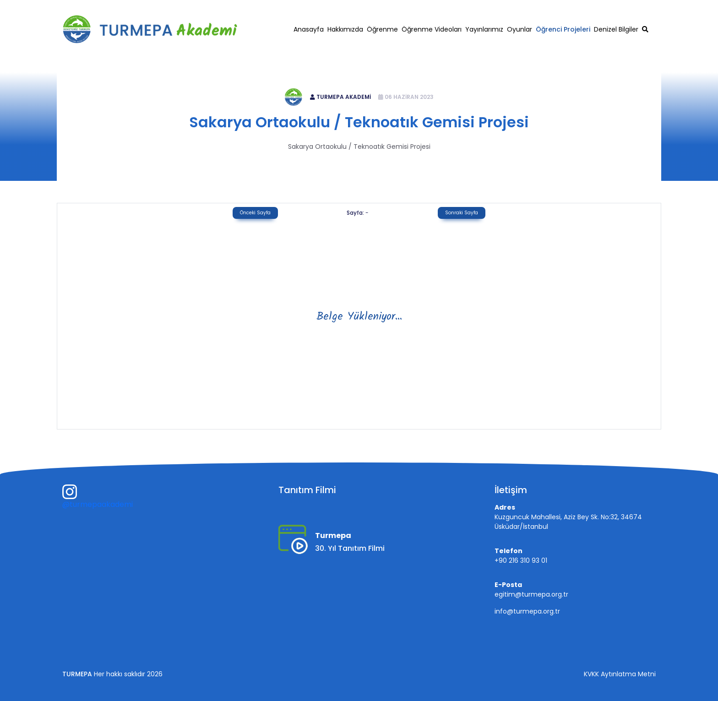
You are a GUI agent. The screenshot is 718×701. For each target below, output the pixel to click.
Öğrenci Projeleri (563, 29)
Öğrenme (382, 29)
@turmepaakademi (97, 504)
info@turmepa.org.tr (527, 611)
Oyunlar (519, 29)
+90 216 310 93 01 (554, 7)
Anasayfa (309, 29)
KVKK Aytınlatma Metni (620, 674)
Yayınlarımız (484, 29)
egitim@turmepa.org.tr (624, 7)
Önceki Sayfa (255, 212)
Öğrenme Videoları (432, 29)
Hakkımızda (345, 29)
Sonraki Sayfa (461, 212)
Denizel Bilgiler (616, 29)
